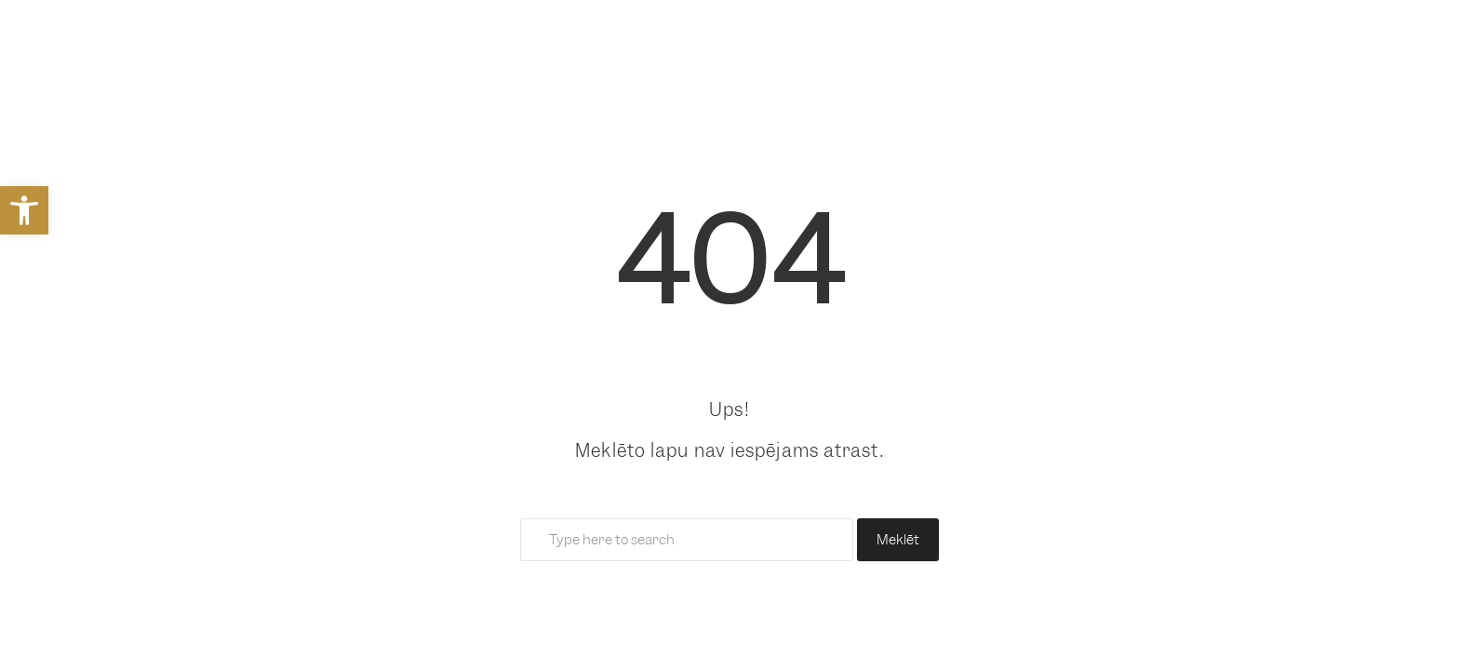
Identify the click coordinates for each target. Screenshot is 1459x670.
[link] (24, 210)
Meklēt (898, 539)
